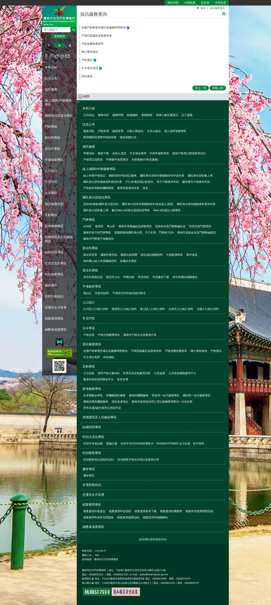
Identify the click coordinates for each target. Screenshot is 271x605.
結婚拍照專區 (54, 252)
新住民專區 (90, 248)
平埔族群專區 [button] (54, 160)
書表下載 (103, 153)
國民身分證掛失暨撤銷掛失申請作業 (162, 175)
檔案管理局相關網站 (155, 517)
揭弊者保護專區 (56, 329)
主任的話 (88, 115)
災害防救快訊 (54, 296)
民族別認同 (102, 293)
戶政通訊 (86, 59)
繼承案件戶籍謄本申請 (196, 181)
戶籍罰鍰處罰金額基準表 (96, 35)
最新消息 (88, 131)
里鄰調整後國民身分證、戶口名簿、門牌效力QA (144, 232)
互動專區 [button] (51, 215)
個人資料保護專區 (175, 131)
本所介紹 (88, 108)
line (62, 56)
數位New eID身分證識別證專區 (131, 210)
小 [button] (49, 45)
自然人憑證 (119, 153)
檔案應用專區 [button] (54, 318)
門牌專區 (88, 219)
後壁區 (99, 226)
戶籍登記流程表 (93, 159)
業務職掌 (146, 115)
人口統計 (88, 302)
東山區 (111, 226)
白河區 (87, 226)
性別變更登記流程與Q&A (98, 459)
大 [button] (70, 45)
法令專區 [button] (51, 193)
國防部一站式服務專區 (197, 395)
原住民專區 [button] (52, 148)
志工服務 (187, 115)
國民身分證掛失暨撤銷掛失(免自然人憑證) (148, 204)
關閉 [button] (86, 96)
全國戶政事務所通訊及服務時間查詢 (103, 27)
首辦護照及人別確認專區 (59, 239)
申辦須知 (88, 153)
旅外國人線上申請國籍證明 (99, 261)
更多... (147, 188)
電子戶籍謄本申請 (168, 181)
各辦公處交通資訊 (167, 115)
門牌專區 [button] (51, 126)
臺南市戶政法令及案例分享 (140, 334)
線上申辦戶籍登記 (94, 175)
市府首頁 (220, 2)
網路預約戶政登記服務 (123, 175)
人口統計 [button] (51, 171)
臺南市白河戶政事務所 (59, 16)
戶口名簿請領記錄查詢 (139, 181)
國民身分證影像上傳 (200, 175)
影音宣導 (122, 379)
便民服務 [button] (51, 89)
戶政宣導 (103, 131)
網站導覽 (173, 2)
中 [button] (59, 45)
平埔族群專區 (91, 286)
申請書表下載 (160, 277)
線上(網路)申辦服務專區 (99, 169)
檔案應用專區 (91, 504)
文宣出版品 (154, 131)
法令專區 (88, 328)
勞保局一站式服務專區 (165, 395)
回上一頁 (200, 87)
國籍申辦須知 (109, 254)
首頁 (202, 8)
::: (43, 6)
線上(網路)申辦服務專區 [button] (58, 102)
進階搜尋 (59, 36)
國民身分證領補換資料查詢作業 (102, 181)
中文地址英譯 (89, 68)
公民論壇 (159, 373)
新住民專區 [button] (52, 137)
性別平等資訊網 (93, 443)
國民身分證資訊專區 (96, 197)
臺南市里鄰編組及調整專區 (135, 226)
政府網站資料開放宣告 (153, 539)
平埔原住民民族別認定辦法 (129, 293)
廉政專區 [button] (51, 285)
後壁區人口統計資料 (124, 309)
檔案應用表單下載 (145, 511)
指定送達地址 (120, 401)
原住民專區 (90, 270)
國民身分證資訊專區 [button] (59, 115)
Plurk (51, 56)
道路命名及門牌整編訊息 (170, 226)
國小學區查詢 (89, 51)
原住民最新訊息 (93, 277)
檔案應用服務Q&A (128, 517)
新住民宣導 (90, 254)
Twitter (56, 56)
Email (67, 56)
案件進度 (191, 254)
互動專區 (88, 366)
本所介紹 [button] (51, 67)
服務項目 (103, 115)
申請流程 (143, 277)
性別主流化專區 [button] (56, 263)
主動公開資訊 (135, 131)
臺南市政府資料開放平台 (98, 379)
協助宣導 (117, 131)
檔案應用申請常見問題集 (98, 517)
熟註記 (87, 293)
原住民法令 (113, 277)
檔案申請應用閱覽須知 (199, 511)
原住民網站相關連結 (184, 277)
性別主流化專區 (93, 437)
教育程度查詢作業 (128, 188)
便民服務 (88, 146)
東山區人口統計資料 (152, 309)
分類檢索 (189, 2)
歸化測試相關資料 (152, 254)
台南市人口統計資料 (180, 309)
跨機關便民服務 (115, 395)
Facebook (46, 56)
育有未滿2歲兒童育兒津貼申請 (102, 407)
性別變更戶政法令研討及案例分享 (138, 459)
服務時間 (117, 115)
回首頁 (205, 2)
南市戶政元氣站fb (108, 373)
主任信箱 (88, 373)
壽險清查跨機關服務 (95, 401)
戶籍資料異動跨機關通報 (98, 188)
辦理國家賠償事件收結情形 (99, 137)
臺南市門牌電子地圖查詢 (98, 238)
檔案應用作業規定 (94, 511)
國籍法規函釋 (129, 254)
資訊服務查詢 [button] (54, 204)
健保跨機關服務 (138, 395)
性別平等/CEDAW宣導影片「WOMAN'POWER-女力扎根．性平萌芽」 (164, 443)
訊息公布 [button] (51, 78)
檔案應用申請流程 (120, 511)
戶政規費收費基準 (92, 43)
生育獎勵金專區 (93, 395)
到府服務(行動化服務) (145, 159)
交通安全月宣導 (56, 307)
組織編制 (132, 115)
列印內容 (224, 14)
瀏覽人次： (88, 555)
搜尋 (45, 28)
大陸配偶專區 (174, 254)
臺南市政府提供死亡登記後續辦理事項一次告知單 (162, 401)
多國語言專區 (128, 261)
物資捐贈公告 (128, 137)
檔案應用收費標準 (171, 511)
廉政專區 (88, 469)
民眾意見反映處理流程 (137, 373)
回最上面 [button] (217, 87)
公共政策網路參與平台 (182, 373)
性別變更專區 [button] (54, 274)
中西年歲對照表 (159, 153)
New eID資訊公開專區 (166, 210)
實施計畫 (111, 443)
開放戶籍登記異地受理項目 (189, 153)
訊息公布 (88, 124)
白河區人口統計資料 (95, 309)
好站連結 (86, 76)
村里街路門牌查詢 (200, 226)
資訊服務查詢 (217, 8)
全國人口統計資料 (208, 309)
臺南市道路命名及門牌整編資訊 (196, 232)
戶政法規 (88, 334)
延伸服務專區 (91, 389)
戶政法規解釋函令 (109, 334)
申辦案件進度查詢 (117, 159)
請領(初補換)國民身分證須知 (100, 204)
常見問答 (51, 182)
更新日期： (88, 550)
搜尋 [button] (74, 29)
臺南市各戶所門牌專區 (97, 232)
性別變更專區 (91, 453)
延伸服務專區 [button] (54, 226)
